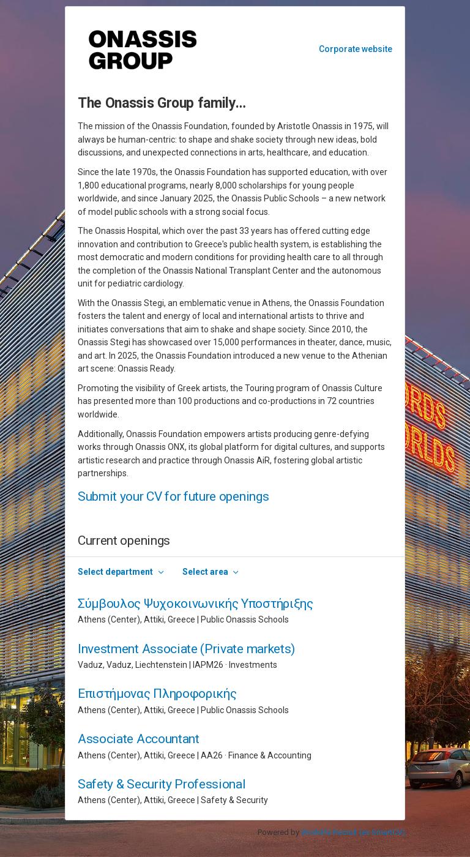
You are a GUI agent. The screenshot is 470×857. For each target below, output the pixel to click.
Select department (115, 572)
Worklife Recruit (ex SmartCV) (353, 832)
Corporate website (355, 49)
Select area (205, 572)
